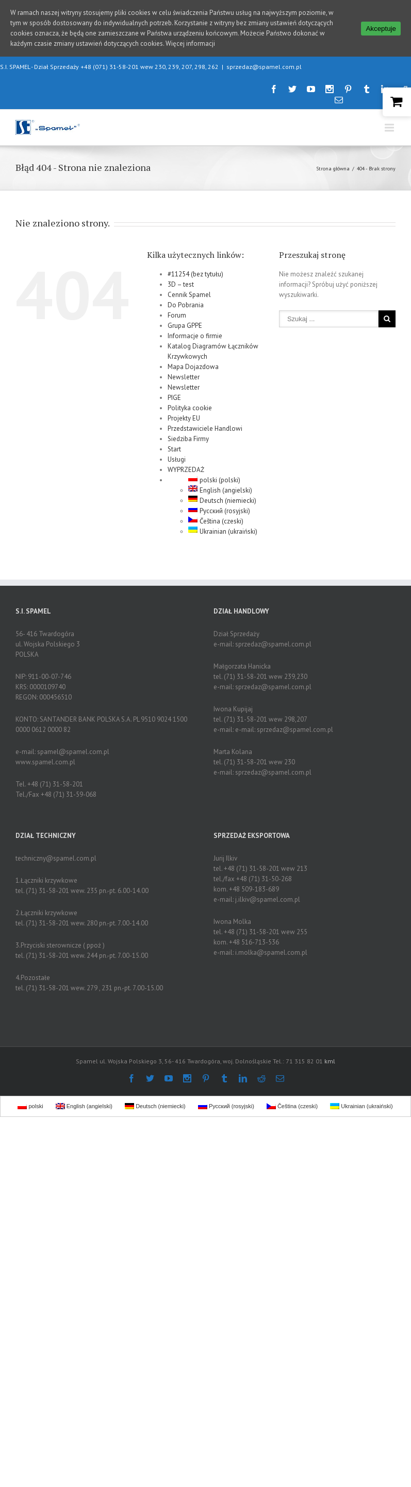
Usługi (177, 454)
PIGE (174, 393)
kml (329, 1056)
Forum (177, 310)
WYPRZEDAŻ (186, 465)
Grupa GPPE (185, 321)
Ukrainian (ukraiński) (222, 526)
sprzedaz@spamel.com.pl (264, 62)
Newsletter (184, 372)
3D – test (181, 279)
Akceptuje (381, 28)
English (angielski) (220, 485)
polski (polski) (214, 475)
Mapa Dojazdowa (193, 362)
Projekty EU (184, 413)
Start (174, 444)
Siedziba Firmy (188, 434)
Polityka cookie (190, 403)
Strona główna (333, 164)
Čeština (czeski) (215, 516)
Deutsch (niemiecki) (222, 496)
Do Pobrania (186, 300)
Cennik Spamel (189, 290)
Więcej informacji (190, 43)
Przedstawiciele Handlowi (205, 423)
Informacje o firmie (195, 331)
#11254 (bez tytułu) (195, 269)
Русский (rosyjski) (219, 506)
